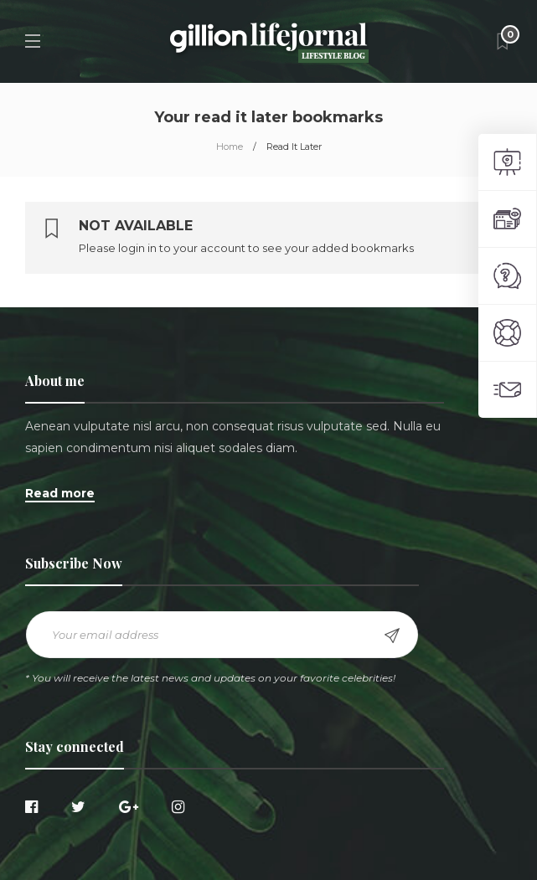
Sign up (392, 635)
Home (229, 146)
